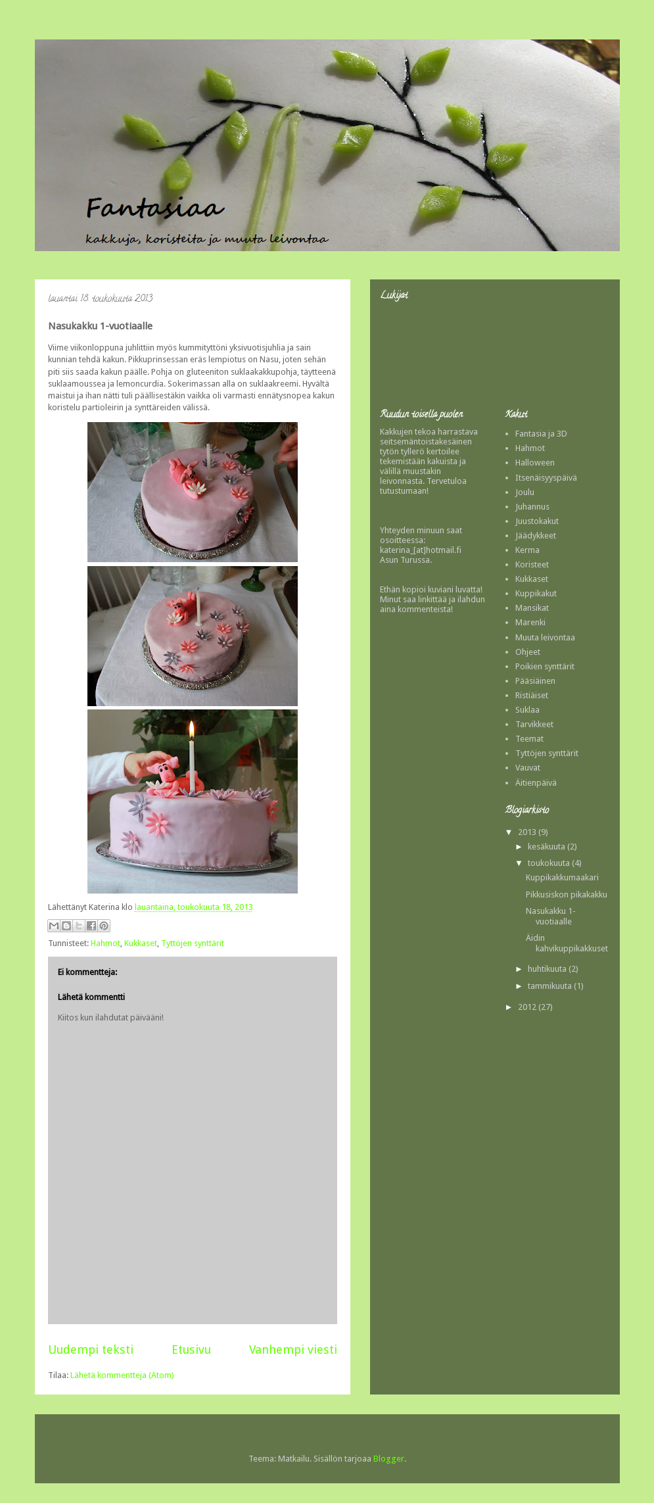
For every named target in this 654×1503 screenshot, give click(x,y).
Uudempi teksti (90, 1349)
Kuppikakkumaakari (562, 877)
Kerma (527, 550)
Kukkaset (140, 943)
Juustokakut (537, 521)
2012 (528, 1007)
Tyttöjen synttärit (192, 943)
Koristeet (532, 564)
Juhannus (532, 507)
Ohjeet (527, 652)
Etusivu (191, 1349)
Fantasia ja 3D (541, 434)
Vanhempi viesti (293, 1349)
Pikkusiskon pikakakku (566, 894)
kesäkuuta (547, 846)
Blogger (388, 1459)
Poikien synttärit (544, 666)
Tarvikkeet (534, 724)
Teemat (529, 739)
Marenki (530, 622)
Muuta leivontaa (545, 637)
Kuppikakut (536, 593)
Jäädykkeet (535, 535)
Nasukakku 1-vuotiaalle (551, 916)
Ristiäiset (531, 695)
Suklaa (527, 710)
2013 (528, 832)
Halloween (535, 462)
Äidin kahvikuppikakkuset (567, 943)
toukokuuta (550, 863)
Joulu (524, 492)
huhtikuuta (548, 969)
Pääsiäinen (535, 681)
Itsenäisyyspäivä (546, 478)
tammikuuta (551, 986)
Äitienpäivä (536, 783)
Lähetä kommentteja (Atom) (122, 1375)
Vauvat (527, 768)
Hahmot (105, 943)
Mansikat (532, 608)
